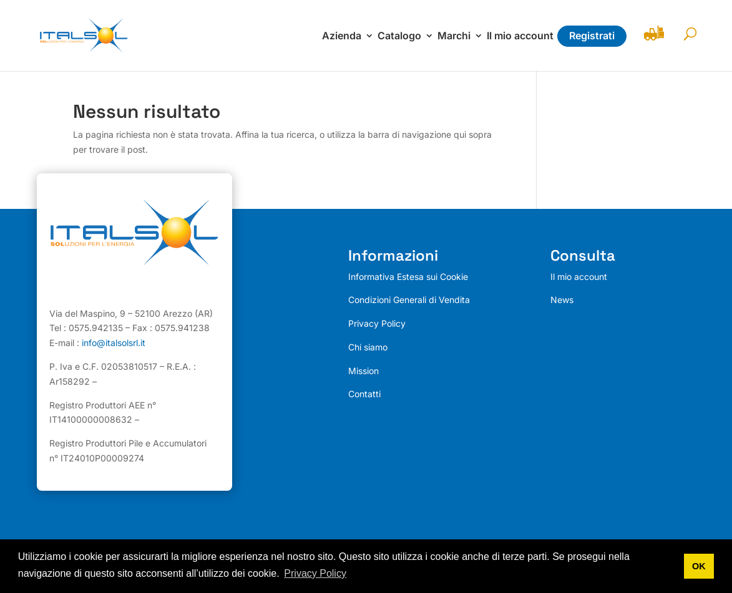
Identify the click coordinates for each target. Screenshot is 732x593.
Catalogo (399, 36)
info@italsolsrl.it (113, 342)
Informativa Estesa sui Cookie (408, 276)
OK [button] (699, 566)
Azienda (341, 36)
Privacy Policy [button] (315, 573)
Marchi (454, 36)
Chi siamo (368, 347)
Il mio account (520, 36)
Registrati (592, 35)
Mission (363, 370)
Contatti (364, 393)
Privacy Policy (377, 323)
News (561, 299)
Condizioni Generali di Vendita (409, 299)
